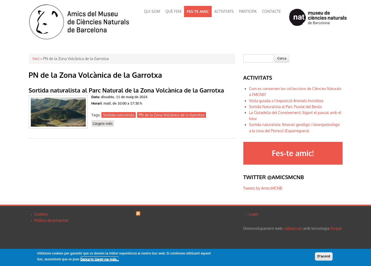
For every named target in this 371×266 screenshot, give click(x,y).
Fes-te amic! (293, 153)
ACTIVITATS (224, 11)
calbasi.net (293, 228)
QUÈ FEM (174, 11)
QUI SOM (152, 11)
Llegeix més (103, 124)
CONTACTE (271, 11)
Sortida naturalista (118, 115)
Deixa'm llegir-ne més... (99, 259)
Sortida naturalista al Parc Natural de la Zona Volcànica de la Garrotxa (126, 90)
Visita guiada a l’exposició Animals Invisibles (286, 100)
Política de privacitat (51, 220)
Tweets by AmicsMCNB (262, 188)
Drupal (335, 228)
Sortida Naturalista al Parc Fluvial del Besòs (285, 106)
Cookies (41, 214)
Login (253, 214)
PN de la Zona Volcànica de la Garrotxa (171, 115)
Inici (36, 58)
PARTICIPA (247, 11)
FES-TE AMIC (198, 11)
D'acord (323, 256)
